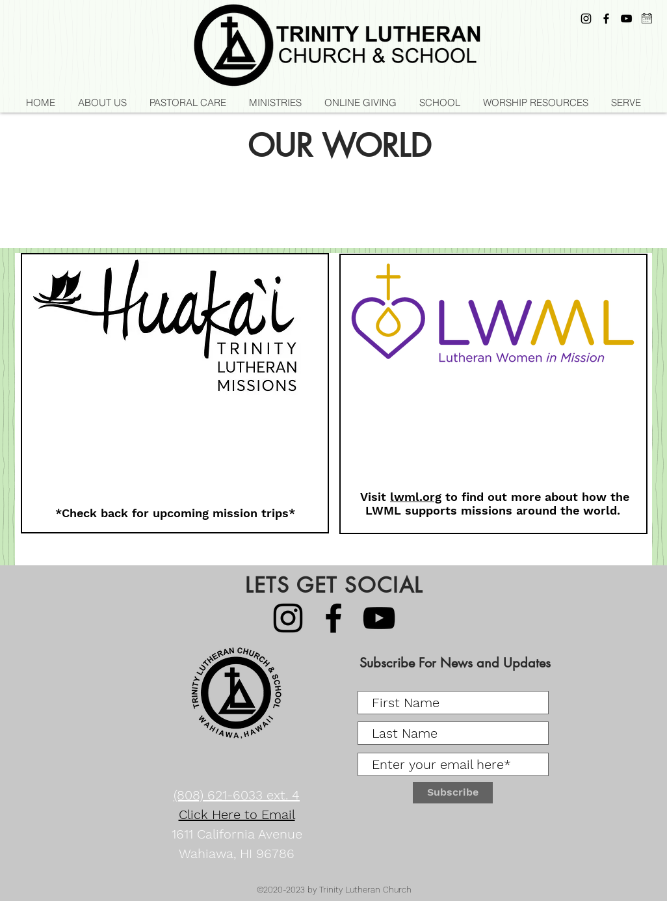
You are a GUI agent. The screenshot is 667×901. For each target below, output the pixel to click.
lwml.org (415, 497)
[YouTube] (626, 18)
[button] (275, 103)
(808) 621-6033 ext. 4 (237, 795)
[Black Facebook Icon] (606, 18)
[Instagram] (586, 18)
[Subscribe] (452, 792)
